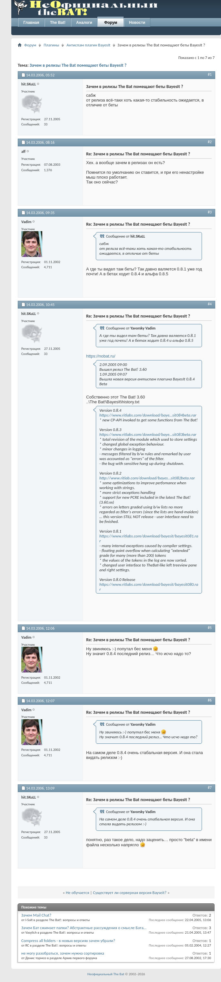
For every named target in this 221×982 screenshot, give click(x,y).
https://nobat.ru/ (100, 356)
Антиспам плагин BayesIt (88, 45)
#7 (210, 787)
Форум (110, 22)
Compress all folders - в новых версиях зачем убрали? (68, 940)
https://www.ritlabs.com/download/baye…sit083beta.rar (147, 434)
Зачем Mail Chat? (36, 915)
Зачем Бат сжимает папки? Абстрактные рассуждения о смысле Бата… (83, 927)
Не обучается (77, 892)
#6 (210, 700)
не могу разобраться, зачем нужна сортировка (62, 953)
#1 (210, 74)
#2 (210, 142)
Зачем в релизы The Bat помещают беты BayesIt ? (78, 65)
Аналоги (84, 22)
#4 (210, 304)
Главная (31, 22)
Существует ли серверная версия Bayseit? (129, 892)
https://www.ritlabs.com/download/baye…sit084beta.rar (147, 415)
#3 (210, 212)
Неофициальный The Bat (105, 974)
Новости (137, 22)
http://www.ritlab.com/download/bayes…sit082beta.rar (147, 478)
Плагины (51, 45)
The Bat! (57, 22)
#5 (210, 627)
